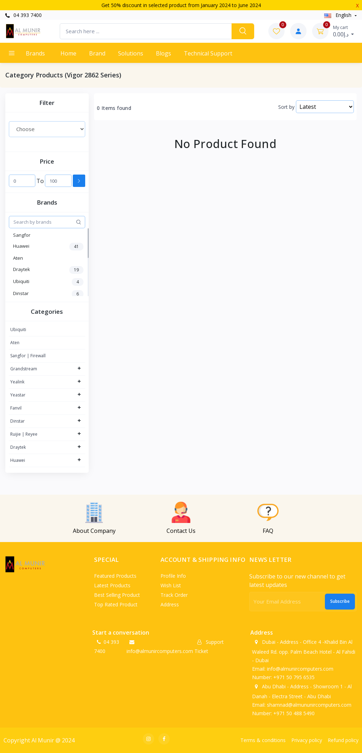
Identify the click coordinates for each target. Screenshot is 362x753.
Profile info (173, 575)
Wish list (170, 585)
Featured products (115, 575)
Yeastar (17, 395)
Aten (14, 343)
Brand (97, 53)
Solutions (130, 53)
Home (68, 53)
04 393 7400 (23, 15)
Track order (174, 595)
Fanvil (16, 408)
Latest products (112, 585)
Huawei (17, 460)
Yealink (17, 382)
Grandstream (23, 369)
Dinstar (17, 421)
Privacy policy (306, 740)
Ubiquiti (18, 330)
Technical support (208, 53)
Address (169, 604)
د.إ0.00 (343, 31)
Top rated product (116, 604)
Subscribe (340, 601)
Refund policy (343, 740)
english (338, 15)
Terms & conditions (263, 740)
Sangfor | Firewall (28, 356)
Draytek (18, 447)
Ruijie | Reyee (23, 434)
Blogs (163, 53)
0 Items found (114, 108)
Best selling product (117, 595)
